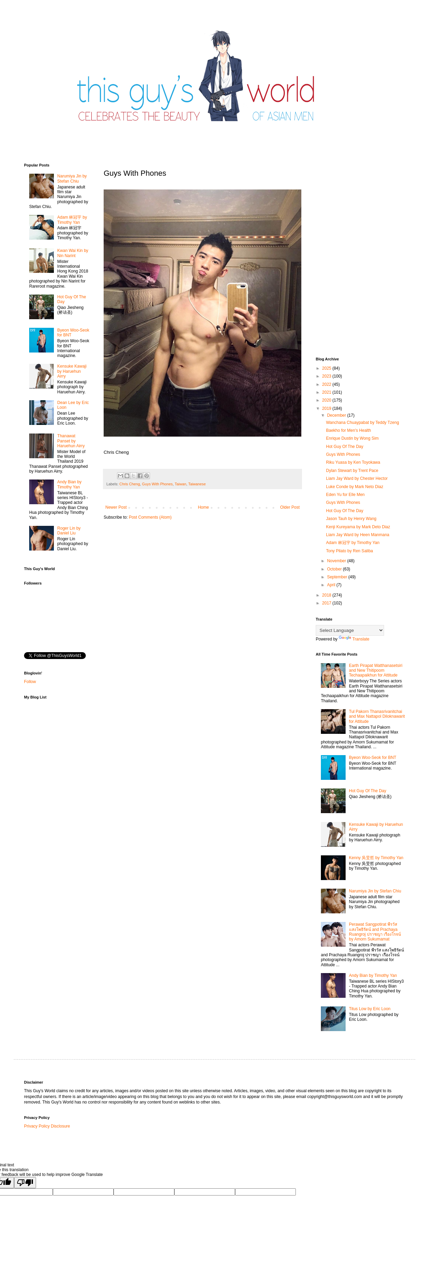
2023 (327, 376)
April (331, 584)
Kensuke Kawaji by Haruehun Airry (71, 371)
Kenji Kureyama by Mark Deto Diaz (358, 526)
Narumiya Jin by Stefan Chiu (72, 178)
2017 (327, 603)
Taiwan (180, 484)
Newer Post (116, 507)
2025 (327, 368)
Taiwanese (197, 484)
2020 (327, 400)
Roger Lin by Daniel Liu (69, 530)
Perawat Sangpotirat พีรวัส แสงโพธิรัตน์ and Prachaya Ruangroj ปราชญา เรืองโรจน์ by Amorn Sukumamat (375, 932)
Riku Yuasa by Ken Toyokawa (353, 462)
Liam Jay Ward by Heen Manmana (357, 534)
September (337, 577)
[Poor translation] (25, 1182)
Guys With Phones (157, 484)
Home (203, 507)
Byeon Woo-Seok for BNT (372, 757)
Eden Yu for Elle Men (345, 494)
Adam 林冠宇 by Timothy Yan (72, 219)
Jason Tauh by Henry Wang (351, 518)
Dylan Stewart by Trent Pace (352, 470)
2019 (327, 408)
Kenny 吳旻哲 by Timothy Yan (376, 857)
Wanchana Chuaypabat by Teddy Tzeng (362, 422)
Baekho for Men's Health (348, 430)
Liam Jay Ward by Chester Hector (357, 478)
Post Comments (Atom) (150, 517)
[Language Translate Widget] (350, 630)
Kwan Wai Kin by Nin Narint (72, 253)
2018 (327, 595)
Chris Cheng (129, 484)
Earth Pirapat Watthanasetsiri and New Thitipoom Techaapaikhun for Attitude (376, 670)
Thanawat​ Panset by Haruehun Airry (71, 441)
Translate (354, 639)
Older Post (290, 507)
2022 (327, 384)
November (337, 560)
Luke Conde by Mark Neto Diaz (354, 486)
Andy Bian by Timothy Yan (69, 484)
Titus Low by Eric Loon (370, 1008)
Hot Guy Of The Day (344, 446)
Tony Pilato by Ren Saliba (349, 550)
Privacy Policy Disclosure (47, 1126)
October (335, 569)
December (337, 415)
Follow (30, 681)
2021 (327, 392)
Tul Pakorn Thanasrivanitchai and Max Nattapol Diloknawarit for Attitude (377, 716)
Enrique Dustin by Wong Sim (352, 438)
